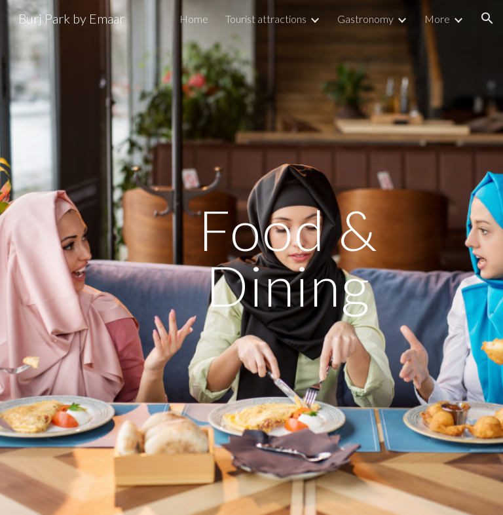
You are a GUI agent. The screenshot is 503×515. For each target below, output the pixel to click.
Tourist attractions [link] (266, 18)
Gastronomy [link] (365, 18)
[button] (487, 18)
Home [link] (193, 18)
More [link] (437, 18)
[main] (288, 258)
